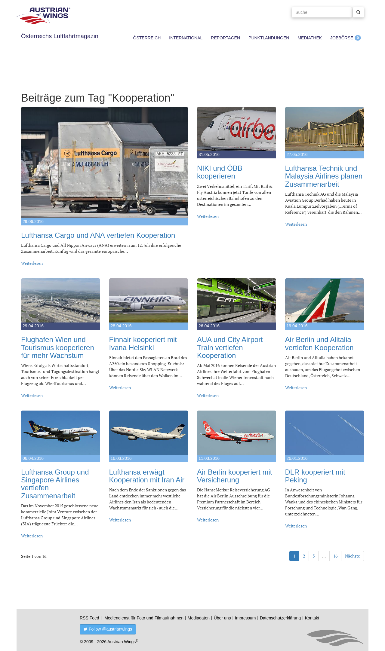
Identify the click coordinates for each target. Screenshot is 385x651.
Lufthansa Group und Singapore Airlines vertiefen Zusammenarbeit (55, 484)
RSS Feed (89, 618)
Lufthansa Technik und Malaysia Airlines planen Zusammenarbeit (323, 176)
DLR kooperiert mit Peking (315, 476)
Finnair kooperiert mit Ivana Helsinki (143, 343)
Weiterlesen (32, 263)
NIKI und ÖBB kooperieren (219, 172)
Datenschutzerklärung (280, 618)
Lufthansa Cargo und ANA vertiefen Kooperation (98, 235)
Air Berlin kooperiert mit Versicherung (234, 476)
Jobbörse (341, 37)
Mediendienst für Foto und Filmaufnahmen (143, 618)
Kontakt (312, 618)
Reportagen (225, 37)
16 (335, 556)
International (185, 37)
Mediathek (309, 37)
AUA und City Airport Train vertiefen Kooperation (230, 347)
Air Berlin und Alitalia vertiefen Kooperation (319, 343)
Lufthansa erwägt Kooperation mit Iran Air (147, 476)
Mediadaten (199, 618)
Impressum (245, 618)
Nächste (352, 556)
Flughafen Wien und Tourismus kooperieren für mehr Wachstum (57, 347)
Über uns (222, 618)
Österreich (147, 37)
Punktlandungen (268, 37)
